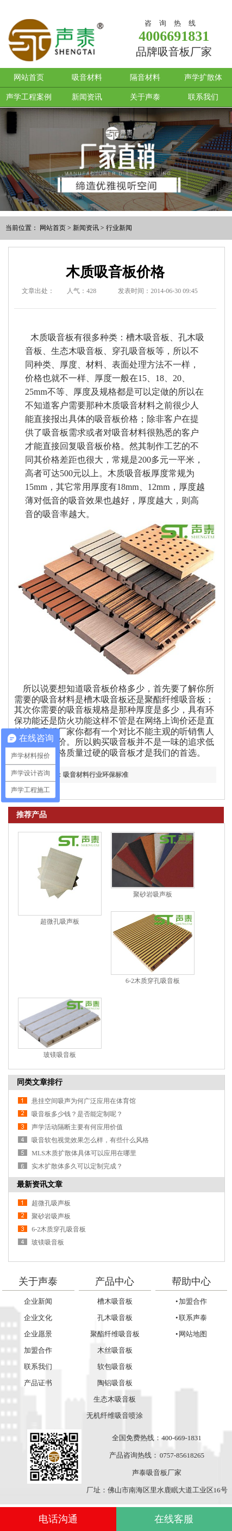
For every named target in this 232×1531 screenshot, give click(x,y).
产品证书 (38, 1383)
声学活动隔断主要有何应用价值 (77, 1127)
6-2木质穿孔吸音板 (153, 981)
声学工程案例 (29, 97)
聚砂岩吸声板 (152, 894)
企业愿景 (38, 1334)
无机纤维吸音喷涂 (114, 1415)
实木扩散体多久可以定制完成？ (77, 1166)
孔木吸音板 (115, 1318)
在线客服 (173, 1519)
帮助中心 (191, 1281)
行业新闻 (119, 228)
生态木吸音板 (114, 1399)
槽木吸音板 (115, 1301)
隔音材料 (145, 77)
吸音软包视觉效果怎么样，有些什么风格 (90, 1140)
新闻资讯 (87, 97)
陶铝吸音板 (115, 1383)
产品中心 (114, 1281)
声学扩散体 (203, 77)
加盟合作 (38, 1350)
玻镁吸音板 (59, 1055)
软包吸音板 (115, 1366)
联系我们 (203, 97)
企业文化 (38, 1318)
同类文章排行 (39, 1082)
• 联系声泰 (191, 1318)
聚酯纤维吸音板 (115, 1334)
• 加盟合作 (191, 1301)
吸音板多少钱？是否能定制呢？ (77, 1114)
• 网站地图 (191, 1334)
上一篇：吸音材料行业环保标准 (82, 775)
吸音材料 (87, 77)
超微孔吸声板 (59, 921)
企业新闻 (38, 1301)
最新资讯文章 (39, 1184)
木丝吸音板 (115, 1350)
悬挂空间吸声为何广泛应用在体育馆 (84, 1101)
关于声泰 (145, 97)
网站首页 (29, 77)
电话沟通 (58, 1519)
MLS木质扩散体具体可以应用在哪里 (84, 1153)
